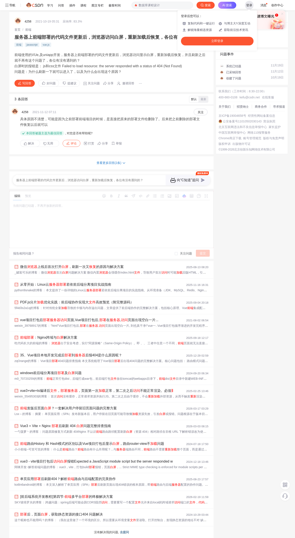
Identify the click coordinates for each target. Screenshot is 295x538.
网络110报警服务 (259, 132)
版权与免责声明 (273, 138)
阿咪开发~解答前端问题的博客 (35, 467)
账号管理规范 (252, 138)
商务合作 (261, 106)
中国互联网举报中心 (232, 132)
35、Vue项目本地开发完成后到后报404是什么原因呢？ (71, 355)
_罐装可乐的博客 (25, 272)
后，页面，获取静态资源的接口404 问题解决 (61, 514)
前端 (28, 29)
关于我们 (225, 106)
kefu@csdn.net (249, 97)
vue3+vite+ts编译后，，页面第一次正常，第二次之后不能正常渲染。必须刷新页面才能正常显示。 (118, 390)
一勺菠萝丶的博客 (26, 431)
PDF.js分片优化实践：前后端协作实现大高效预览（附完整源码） (77, 302)
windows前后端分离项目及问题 (51, 373)
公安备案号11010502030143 (242, 121)
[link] (17, 29)
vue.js (46, 44)
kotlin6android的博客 (28, 484)
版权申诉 (225, 144)
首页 (17, 29)
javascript (32, 44)
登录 (249, 5)
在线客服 (268, 97)
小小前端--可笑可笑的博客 (32, 449)
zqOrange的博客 (25, 361)
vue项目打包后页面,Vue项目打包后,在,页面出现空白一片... (89, 320)
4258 (28, 21)
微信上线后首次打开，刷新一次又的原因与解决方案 (72, 267)
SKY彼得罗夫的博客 (28, 502)
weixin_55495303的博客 (30, 396)
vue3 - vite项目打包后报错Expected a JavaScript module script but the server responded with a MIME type (108, 461)
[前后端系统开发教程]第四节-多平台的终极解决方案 (66, 496)
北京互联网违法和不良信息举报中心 (243, 127)
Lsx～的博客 (22, 414)
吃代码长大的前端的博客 (31, 343)
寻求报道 (279, 106)
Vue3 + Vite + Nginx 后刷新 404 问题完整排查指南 (65, 426)
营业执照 (269, 121)
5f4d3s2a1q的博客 (26, 308)
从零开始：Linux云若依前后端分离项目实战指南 (65, 284)
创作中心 (277, 5)
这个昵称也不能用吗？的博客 (34, 520)
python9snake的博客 (28, 290)
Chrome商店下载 (230, 138)
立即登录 (217, 41)
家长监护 (275, 127)
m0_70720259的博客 (28, 378)
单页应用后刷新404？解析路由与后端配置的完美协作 (68, 479)
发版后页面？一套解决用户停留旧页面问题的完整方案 (68, 408)
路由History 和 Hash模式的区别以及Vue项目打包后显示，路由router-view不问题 (92, 443)
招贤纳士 (243, 106)
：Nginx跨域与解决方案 (48, 337)
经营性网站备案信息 (261, 115)
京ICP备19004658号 (232, 115)
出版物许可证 (241, 144)
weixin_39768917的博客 (30, 325)
